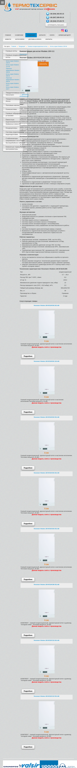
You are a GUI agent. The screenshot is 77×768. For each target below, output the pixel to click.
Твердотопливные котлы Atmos (15, 100)
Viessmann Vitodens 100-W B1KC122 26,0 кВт (46, 640)
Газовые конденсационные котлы (16, 56)
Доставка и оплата (34, 39)
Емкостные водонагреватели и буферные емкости (13, 122)
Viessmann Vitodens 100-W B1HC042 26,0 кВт (46, 305)
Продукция (31, 35)
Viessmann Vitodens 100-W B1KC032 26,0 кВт (46, 473)
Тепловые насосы (13, 105)
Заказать (43, 64)
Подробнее (28, 356)
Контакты (49, 39)
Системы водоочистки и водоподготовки (15, 133)
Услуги (52, 35)
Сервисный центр (65, 35)
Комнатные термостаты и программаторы (15, 148)
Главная (8, 35)
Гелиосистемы (11, 109)
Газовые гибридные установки (13, 114)
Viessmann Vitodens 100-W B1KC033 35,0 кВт (46, 528)
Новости (8, 39)
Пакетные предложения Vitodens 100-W (12, 70)
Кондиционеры (11, 128)
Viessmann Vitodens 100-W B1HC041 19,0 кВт (46, 361)
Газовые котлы (11, 51)
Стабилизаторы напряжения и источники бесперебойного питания (15, 141)
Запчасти (42, 35)
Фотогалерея (19, 39)
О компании (19, 35)
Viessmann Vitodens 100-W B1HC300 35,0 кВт (46, 584)
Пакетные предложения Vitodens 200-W (12, 79)
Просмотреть (23, 54)
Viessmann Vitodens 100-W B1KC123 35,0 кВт (46, 696)
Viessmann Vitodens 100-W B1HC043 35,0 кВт (46, 417)
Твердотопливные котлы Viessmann (15, 94)
